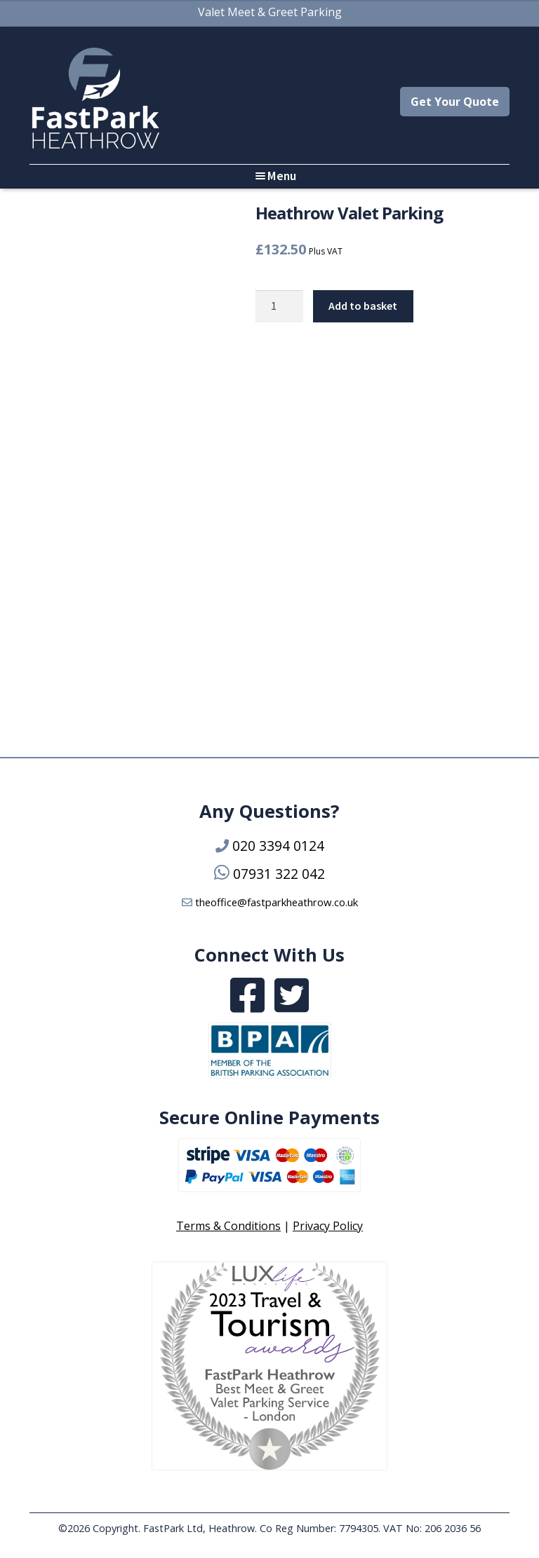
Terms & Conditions (228, 1226)
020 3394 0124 (278, 845)
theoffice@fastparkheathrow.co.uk (276, 902)
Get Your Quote (455, 101)
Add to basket (362, 306)
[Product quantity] (279, 306)
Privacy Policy (328, 1226)
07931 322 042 (279, 873)
